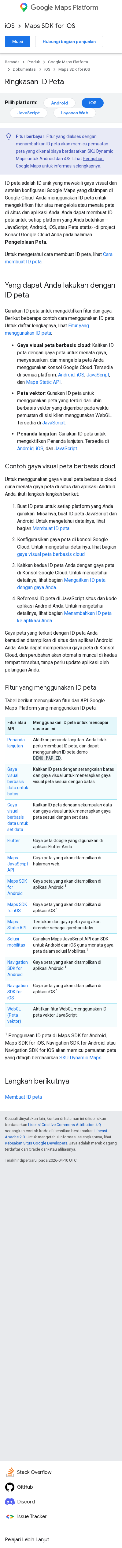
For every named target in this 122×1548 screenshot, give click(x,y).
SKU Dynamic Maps (80, 1058)
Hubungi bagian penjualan (69, 41)
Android (59, 103)
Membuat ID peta (50, 528)
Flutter (13, 840)
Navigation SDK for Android (17, 968)
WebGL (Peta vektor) (14, 1015)
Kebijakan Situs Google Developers (36, 1143)
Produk (34, 62)
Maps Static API (43, 382)
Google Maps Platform (68, 62)
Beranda (12, 62)
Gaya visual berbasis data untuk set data (17, 817)
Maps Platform (64, 7)
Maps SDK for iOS (49, 26)
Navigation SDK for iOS (17, 991)
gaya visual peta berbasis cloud (51, 554)
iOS (10, 26)
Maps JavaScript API (17, 863)
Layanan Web (74, 113)
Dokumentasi (24, 69)
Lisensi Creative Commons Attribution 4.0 (64, 1124)
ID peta (53, 143)
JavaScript (28, 113)
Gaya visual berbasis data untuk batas (17, 781)
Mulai (17, 41)
